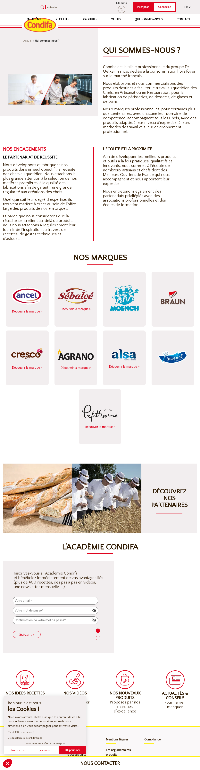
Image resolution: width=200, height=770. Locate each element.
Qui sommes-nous (149, 19)
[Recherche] (68, 7)
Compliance (152, 739)
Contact (183, 19)
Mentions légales (117, 739)
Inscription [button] (143, 7)
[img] (94, 610)
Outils (116, 19)
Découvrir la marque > (27, 299)
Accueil (27, 40)
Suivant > (27, 634)
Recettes (62, 19)
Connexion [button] (164, 7)
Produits (90, 19)
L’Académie (34, 19)
